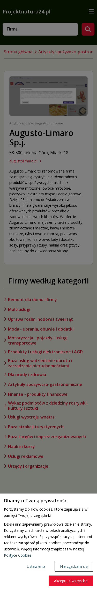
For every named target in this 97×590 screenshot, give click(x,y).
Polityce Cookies (18, 555)
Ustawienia (36, 566)
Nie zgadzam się (74, 566)
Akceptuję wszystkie (71, 580)
